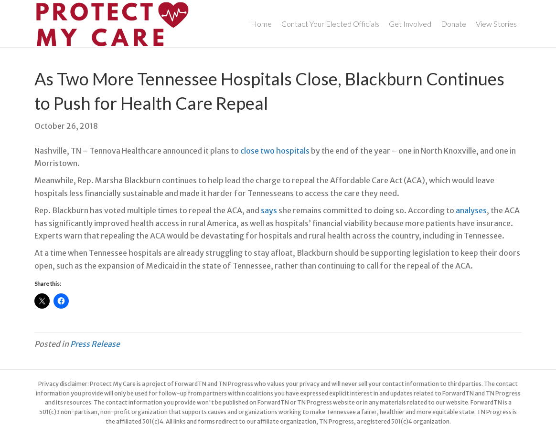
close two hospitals (275, 151)
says (269, 210)
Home (261, 23)
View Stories (496, 23)
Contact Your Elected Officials (330, 23)
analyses (471, 210)
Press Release (95, 344)
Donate (453, 23)
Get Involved (410, 23)
